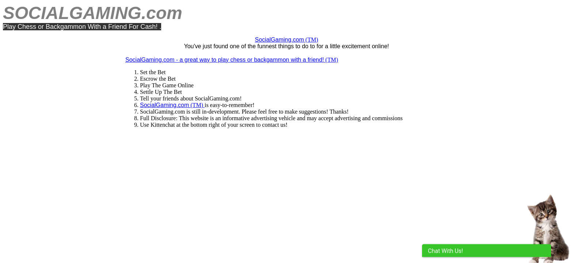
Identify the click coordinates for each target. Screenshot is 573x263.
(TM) (286, 40)
